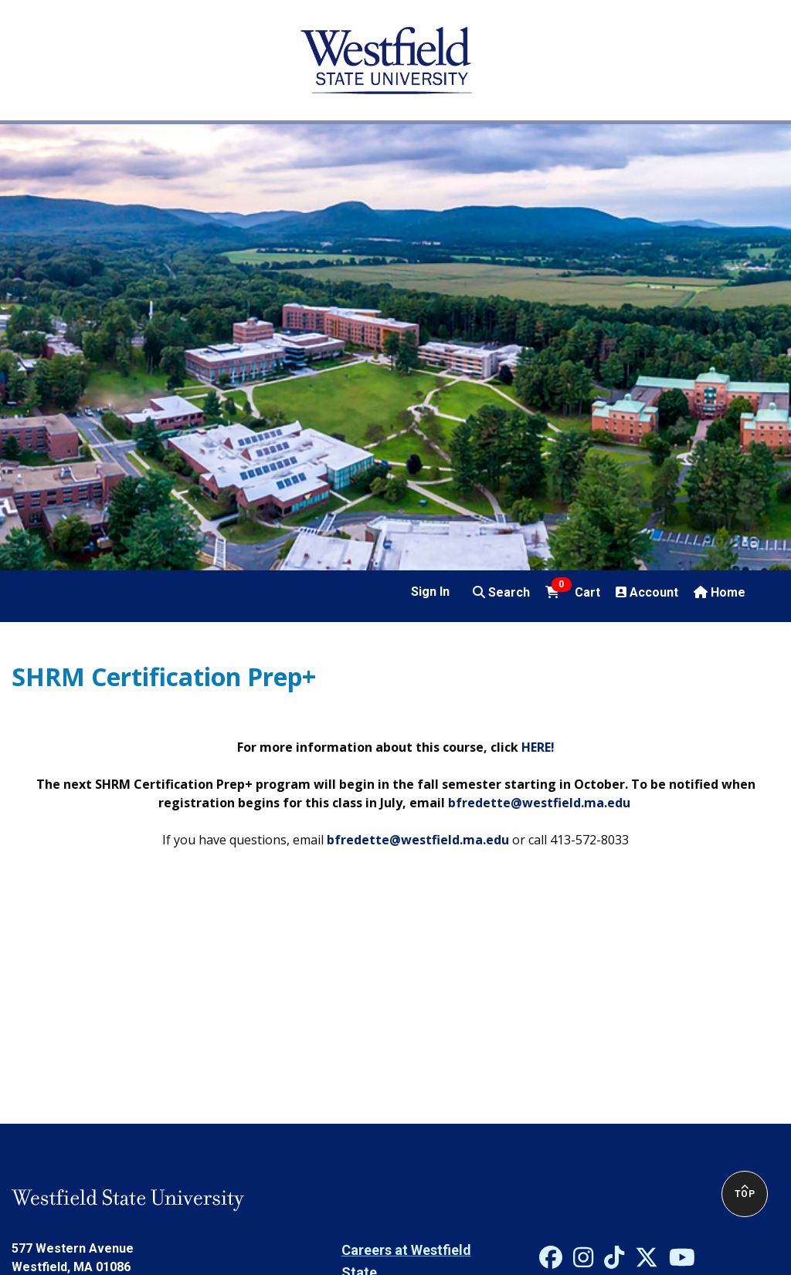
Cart (572, 591)
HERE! (538, 747)
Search (501, 592)
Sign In (430, 591)
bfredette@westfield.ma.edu (539, 802)
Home (719, 592)
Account (647, 592)
